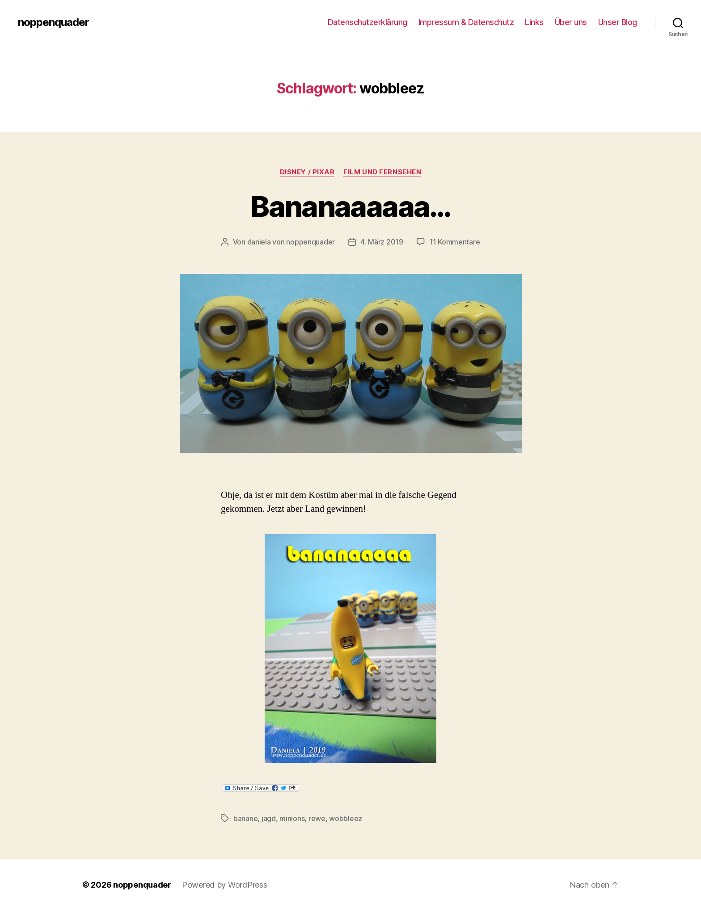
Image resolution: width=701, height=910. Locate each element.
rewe (316, 818)
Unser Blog (617, 22)
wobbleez (345, 818)
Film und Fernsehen (382, 172)
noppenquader (53, 22)
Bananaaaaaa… (350, 206)
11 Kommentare (454, 241)
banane (245, 818)
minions (291, 818)
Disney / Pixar (307, 172)
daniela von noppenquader (291, 241)
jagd (269, 818)
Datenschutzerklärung (367, 22)
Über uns (571, 22)
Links (534, 22)
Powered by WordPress (224, 884)
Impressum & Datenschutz (466, 22)
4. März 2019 (381, 241)
